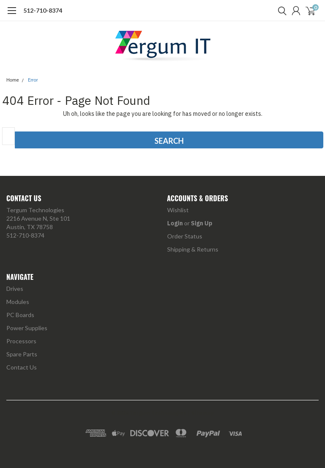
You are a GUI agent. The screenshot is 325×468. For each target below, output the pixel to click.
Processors (21, 341)
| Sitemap (200, 413)
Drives (14, 288)
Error (33, 80)
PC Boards (20, 314)
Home (12, 80)
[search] (280, 10)
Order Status (184, 236)
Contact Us (21, 367)
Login (175, 223)
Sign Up (201, 223)
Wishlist (178, 209)
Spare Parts (21, 354)
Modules (17, 301)
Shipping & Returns (192, 249)
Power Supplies (26, 327)
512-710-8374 (42, 10)
